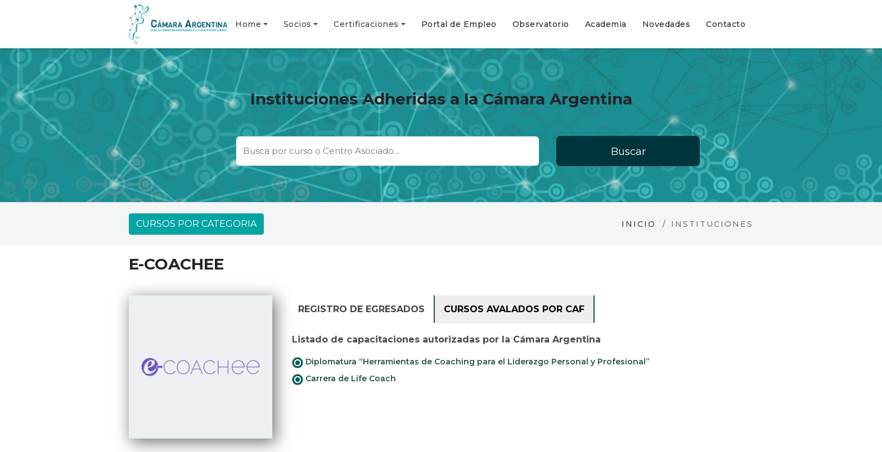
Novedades (666, 24)
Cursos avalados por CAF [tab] (514, 309)
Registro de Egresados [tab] (361, 309)
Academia (606, 24)
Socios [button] (298, 24)
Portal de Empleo (459, 24)
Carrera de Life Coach (344, 379)
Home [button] (248, 24)
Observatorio (540, 24)
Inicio (639, 224)
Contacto (725, 24)
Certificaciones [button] (366, 24)
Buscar (628, 151)
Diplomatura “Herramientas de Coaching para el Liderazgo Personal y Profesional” (471, 362)
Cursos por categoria (196, 223)
